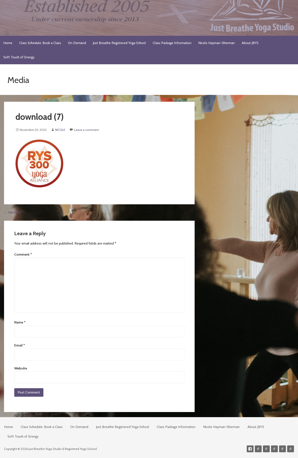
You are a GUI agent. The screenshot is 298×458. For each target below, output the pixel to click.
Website (20, 368)
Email (19, 345)
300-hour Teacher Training (274, 448)
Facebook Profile (250, 448)
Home (7, 43)
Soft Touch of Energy (18, 57)
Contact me (258, 448)
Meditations (282, 448)
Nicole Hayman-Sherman (216, 43)
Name (20, 322)
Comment (23, 254)
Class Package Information (172, 43)
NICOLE (60, 130)
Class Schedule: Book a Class (40, 43)
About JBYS (250, 43)
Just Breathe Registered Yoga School (119, 43)
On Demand (77, 43)
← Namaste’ (13, 212)
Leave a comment (86, 130)
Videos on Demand (266, 448)
